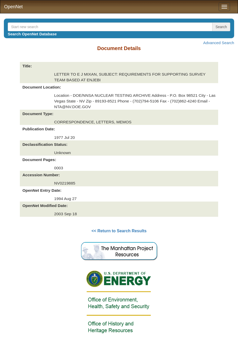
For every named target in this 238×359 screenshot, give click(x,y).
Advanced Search (218, 43)
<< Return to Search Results (119, 231)
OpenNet (13, 6)
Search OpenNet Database (32, 34)
